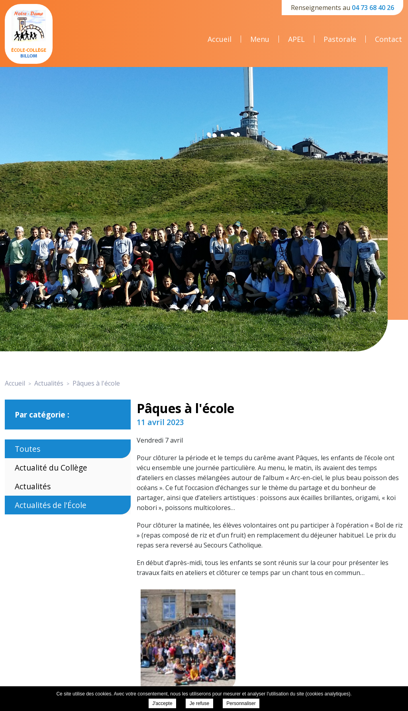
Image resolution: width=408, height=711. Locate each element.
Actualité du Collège (51, 467)
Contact (388, 39)
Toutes (27, 448)
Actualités (33, 486)
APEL (296, 39)
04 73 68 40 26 (373, 7)
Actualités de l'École (50, 505)
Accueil (219, 39)
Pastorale (340, 39)
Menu (259, 39)
